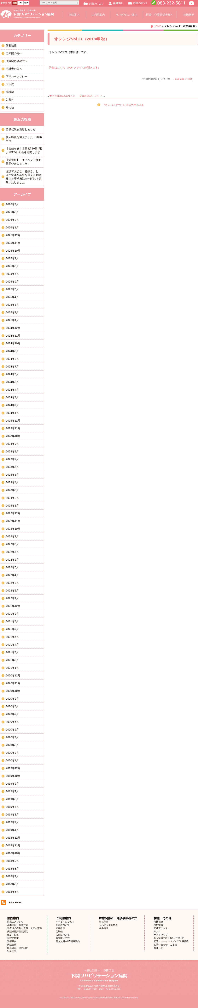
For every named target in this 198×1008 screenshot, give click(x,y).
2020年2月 (12, 752)
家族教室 (60, 928)
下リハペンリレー (16, 76)
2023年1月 (12, 505)
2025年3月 (12, 304)
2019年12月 (13, 768)
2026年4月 (12, 204)
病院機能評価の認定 (17, 931)
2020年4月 (12, 737)
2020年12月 (13, 675)
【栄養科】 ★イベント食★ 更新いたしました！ (25, 161)
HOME (157, 26)
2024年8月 (12, 358)
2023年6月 (12, 466)
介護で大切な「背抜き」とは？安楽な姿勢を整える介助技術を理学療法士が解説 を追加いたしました (24, 177)
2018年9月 (12, 860)
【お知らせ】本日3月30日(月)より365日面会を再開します (24, 150)
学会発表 (103, 928)
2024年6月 (12, 374)
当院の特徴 (13, 938)
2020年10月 (13, 690)
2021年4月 (12, 644)
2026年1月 (12, 227)
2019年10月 (13, 775)
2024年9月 (12, 351)
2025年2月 (12, 312)
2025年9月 (12, 258)
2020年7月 (12, 714)
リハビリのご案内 (126, 14)
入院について (63, 934)
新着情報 (179, 79)
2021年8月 (12, 621)
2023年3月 (12, 490)
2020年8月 (12, 706)
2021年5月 (12, 636)
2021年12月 (13, 606)
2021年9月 (12, 613)
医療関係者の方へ (16, 61)
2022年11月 (13, 521)
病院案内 (74, 14)
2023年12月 (13, 420)
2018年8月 (12, 868)
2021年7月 (12, 629)
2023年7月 (12, 459)
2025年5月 (12, 289)
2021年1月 (12, 667)
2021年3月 (12, 652)
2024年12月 (13, 327)
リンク (157, 931)
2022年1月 (12, 598)
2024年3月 (12, 397)
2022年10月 (13, 528)
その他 (10, 107)
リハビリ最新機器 (108, 925)
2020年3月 (12, 745)
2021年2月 (12, 660)
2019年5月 (12, 799)
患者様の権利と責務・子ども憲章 (24, 928)
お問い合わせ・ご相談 (165, 944)
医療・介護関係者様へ (159, 14)
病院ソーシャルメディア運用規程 (171, 941)
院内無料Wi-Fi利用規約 (68, 941)
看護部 (10, 91)
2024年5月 (12, 382)
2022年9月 (12, 536)
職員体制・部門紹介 (17, 948)
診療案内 (11, 941)
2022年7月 (12, 551)
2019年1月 (12, 830)
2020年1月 (12, 760)
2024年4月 (12, 389)
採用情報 (158, 925)
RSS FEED (15, 902)
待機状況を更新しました (21, 129)
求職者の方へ (14, 68)
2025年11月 (13, 242)
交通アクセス (161, 928)
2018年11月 (13, 845)
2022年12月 (13, 513)
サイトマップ (161, 934)
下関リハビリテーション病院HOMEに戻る (123, 105)
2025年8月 (12, 266)
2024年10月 (13, 343)
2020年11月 (13, 683)
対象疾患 (11, 951)
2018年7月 (12, 876)
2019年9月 (12, 783)
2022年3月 (12, 582)
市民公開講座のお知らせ (62, 96)
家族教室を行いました (91, 96)
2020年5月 (12, 729)
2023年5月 (12, 474)
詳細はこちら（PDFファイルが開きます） (75, 67)
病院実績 (11, 944)
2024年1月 (12, 412)
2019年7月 (12, 791)
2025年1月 (12, 320)
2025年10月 (13, 250)
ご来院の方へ (14, 53)
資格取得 (103, 921)
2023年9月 (12, 443)
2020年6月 (12, 721)
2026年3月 (12, 212)
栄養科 (10, 99)
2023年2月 (12, 497)
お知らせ (158, 948)
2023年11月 (13, 428)
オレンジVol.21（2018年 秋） (81, 39)
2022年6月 (12, 559)
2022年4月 (12, 575)
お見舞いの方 (63, 938)
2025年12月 (13, 235)
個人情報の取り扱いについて (169, 938)
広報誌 (188, 79)
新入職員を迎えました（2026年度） (24, 139)
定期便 (59, 931)
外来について (63, 925)
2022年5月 (12, 567)
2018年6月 (12, 884)
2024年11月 (13, 335)
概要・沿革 (13, 934)
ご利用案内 (98, 14)
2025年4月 (12, 297)
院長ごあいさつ (15, 921)
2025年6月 (12, 281)
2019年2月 (12, 822)
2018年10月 (13, 853)
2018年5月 (12, 891)
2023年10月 (13, 436)
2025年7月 (12, 273)
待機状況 (158, 921)
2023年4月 (12, 482)
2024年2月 (12, 405)
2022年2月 (12, 590)
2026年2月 (12, 219)
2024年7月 (12, 366)
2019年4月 (12, 806)
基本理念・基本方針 (17, 925)
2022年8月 (12, 544)
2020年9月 (12, 698)
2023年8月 (12, 451)
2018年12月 (13, 837)
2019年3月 (12, 814)
